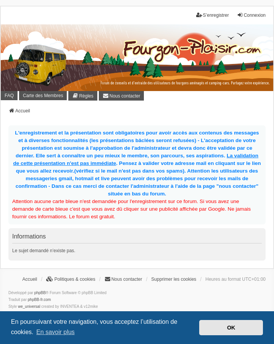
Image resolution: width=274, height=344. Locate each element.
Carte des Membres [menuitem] (43, 95)
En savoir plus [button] (55, 332)
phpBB (40, 293)
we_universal (29, 306)
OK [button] (231, 328)
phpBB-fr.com (39, 300)
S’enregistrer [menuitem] (212, 15)
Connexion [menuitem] (251, 15)
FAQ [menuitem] (9, 95)
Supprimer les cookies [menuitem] (173, 279)
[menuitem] (82, 96)
